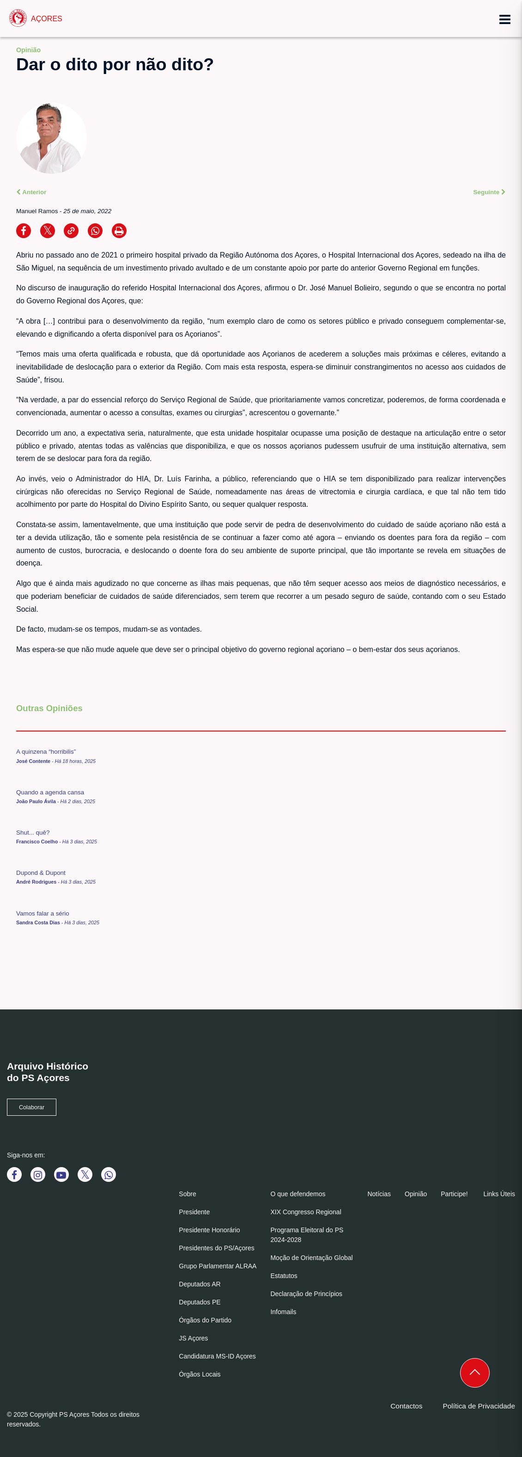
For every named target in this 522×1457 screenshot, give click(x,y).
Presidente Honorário (209, 1230)
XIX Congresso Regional (305, 1212)
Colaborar (31, 1107)
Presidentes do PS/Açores (216, 1248)
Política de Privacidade (479, 1406)
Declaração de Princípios (306, 1293)
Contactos (406, 1406)
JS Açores (193, 1338)
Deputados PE (199, 1302)
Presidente (194, 1212)
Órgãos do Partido (205, 1320)
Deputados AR (199, 1284)
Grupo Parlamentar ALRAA (217, 1266)
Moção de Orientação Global (311, 1257)
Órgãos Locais (199, 1374)
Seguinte (489, 192)
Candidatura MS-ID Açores (217, 1356)
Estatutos (283, 1275)
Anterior (31, 192)
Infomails (283, 1312)
